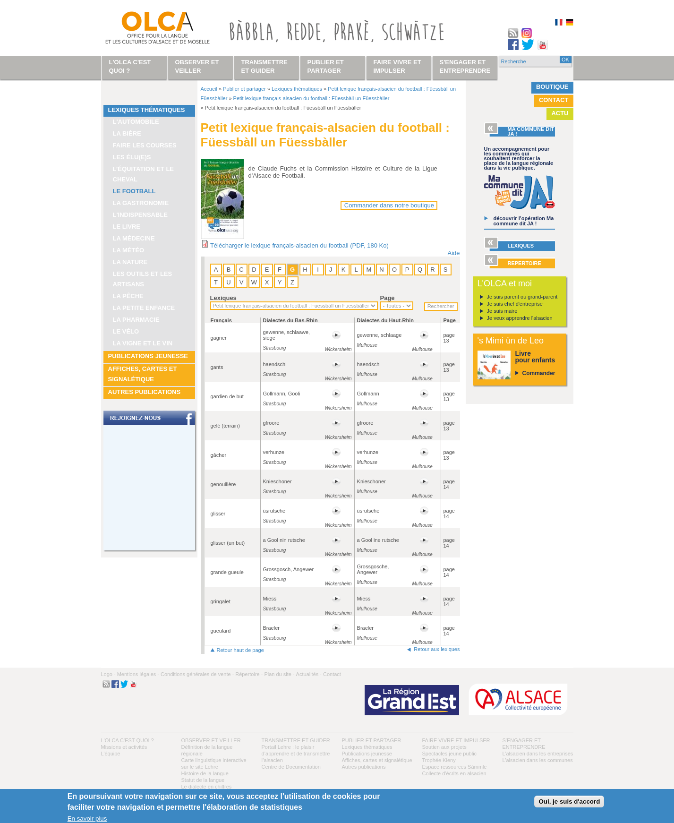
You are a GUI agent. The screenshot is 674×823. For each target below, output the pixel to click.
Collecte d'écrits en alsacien (454, 773)
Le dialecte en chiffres (206, 786)
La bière (127, 133)
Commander (538, 373)
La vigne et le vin (143, 343)
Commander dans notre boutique (389, 205)
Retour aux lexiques (437, 649)
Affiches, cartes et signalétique (142, 374)
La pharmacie (136, 319)
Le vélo (126, 331)
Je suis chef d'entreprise (515, 304)
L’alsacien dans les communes (538, 760)
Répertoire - (249, 674)
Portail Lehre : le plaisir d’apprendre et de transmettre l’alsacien (296, 753)
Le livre (127, 226)
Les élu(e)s (132, 157)
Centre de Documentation (291, 767)
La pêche (128, 296)
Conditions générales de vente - (197, 674)
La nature (130, 262)
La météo (129, 250)
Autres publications (144, 391)
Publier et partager (244, 89)
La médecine (134, 238)
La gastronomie (141, 202)
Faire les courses (145, 145)
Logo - (108, 674)
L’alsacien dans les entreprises (538, 753)
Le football (134, 191)
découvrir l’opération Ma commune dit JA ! (524, 220)
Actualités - (309, 674)
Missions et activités (124, 747)
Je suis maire (502, 311)
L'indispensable (140, 214)
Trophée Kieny (439, 760)
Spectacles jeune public (449, 753)
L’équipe (110, 753)
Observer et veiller (211, 740)
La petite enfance (144, 307)
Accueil (209, 89)
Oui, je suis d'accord (569, 801)
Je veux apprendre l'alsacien (520, 318)
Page (387, 297)
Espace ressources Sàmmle (454, 767)
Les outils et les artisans (142, 279)
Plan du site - (279, 674)
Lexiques (223, 297)
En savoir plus (87, 818)
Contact (554, 99)
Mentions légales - (138, 674)
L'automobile (136, 121)
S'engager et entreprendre (465, 66)
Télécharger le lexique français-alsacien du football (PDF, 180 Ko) (299, 245)
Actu (559, 113)
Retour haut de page (240, 650)
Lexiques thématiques (146, 109)
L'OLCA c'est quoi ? (127, 740)
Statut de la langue (203, 780)
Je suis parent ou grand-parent (522, 297)
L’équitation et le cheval (143, 174)
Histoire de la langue (205, 773)
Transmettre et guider (296, 740)
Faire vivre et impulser (456, 740)
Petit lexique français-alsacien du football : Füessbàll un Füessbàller (311, 98)
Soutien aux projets (444, 747)
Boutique (552, 86)
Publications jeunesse (148, 356)
